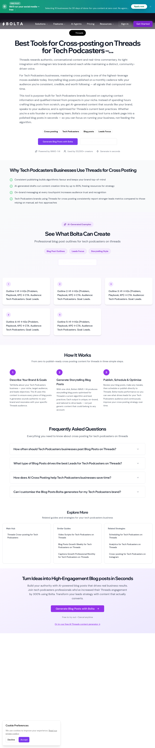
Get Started (143, 18)
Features (59, 18)
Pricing (90, 18)
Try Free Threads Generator (98, 141)
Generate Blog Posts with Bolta (58, 141)
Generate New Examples (77, 262)
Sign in (125, 18)
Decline (11, 739)
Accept (24, 739)
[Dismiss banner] (150, 6)
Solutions (41, 18)
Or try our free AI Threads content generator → (77, 624)
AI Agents (76, 18)
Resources (107, 18)
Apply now (138, 6)
